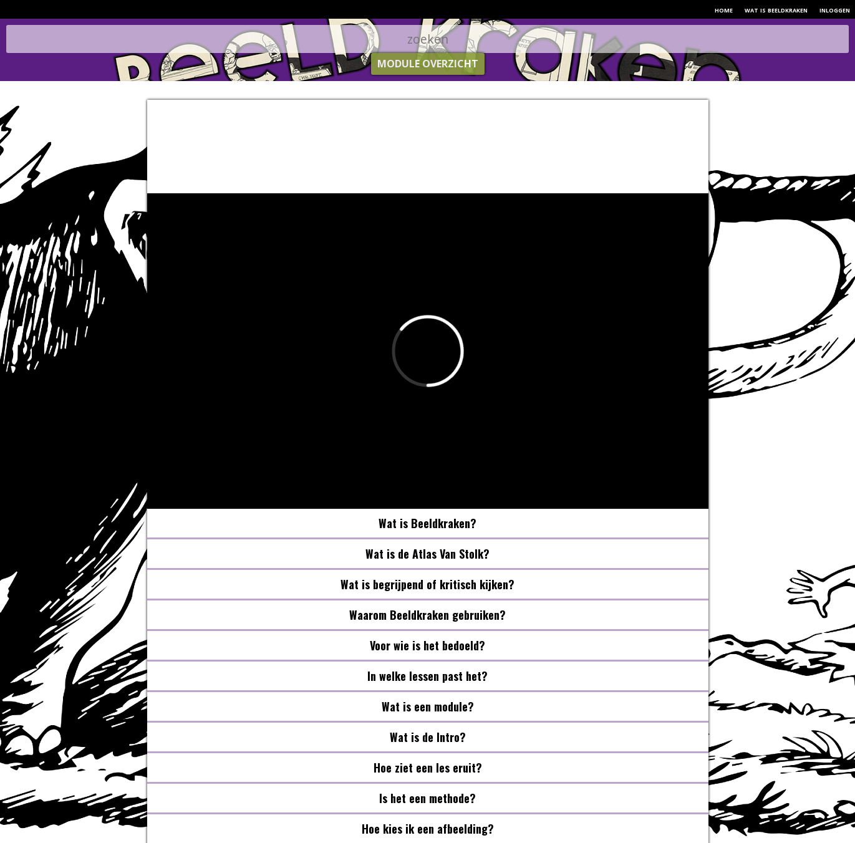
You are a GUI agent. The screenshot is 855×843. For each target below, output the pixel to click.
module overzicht (427, 63)
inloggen (834, 9)
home (724, 9)
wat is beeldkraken (776, 9)
